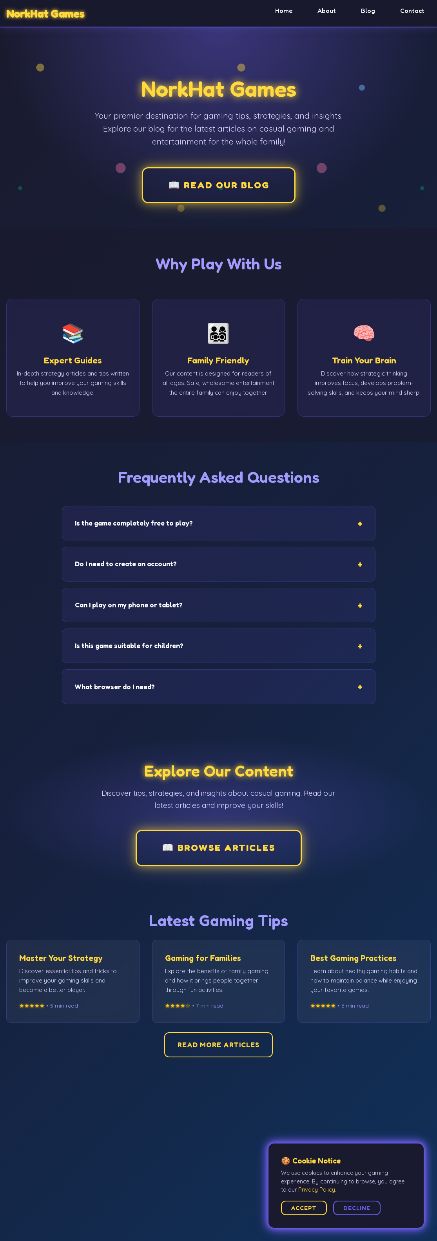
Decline (356, 1208)
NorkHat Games (45, 13)
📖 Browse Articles (219, 847)
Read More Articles (218, 1044)
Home (283, 10)
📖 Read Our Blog (218, 185)
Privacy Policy (316, 1189)
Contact (412, 10)
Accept (304, 1208)
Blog (368, 10)
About (326, 10)
